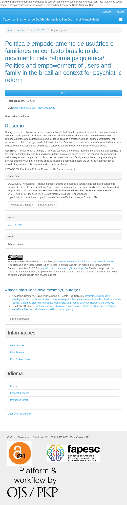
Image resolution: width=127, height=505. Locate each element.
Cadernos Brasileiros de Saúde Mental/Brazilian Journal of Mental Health (51, 19)
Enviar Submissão (19, 318)
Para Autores (17, 352)
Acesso (120, 12)
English (14, 386)
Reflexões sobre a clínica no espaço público (58, 306)
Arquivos (21, 30)
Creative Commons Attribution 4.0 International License (85, 261)
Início (10, 30)
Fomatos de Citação (21, 204)
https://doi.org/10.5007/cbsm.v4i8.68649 (34, 107)
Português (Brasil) (19, 400)
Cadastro (106, 12)
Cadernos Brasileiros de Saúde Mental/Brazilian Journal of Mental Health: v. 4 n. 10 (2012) (68, 302)
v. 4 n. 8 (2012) (38, 30)
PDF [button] (63, 93)
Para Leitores (17, 345)
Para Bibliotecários (20, 359)
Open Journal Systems (20, 413)
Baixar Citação (46, 204)
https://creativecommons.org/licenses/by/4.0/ (63, 268)
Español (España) (19, 393)
